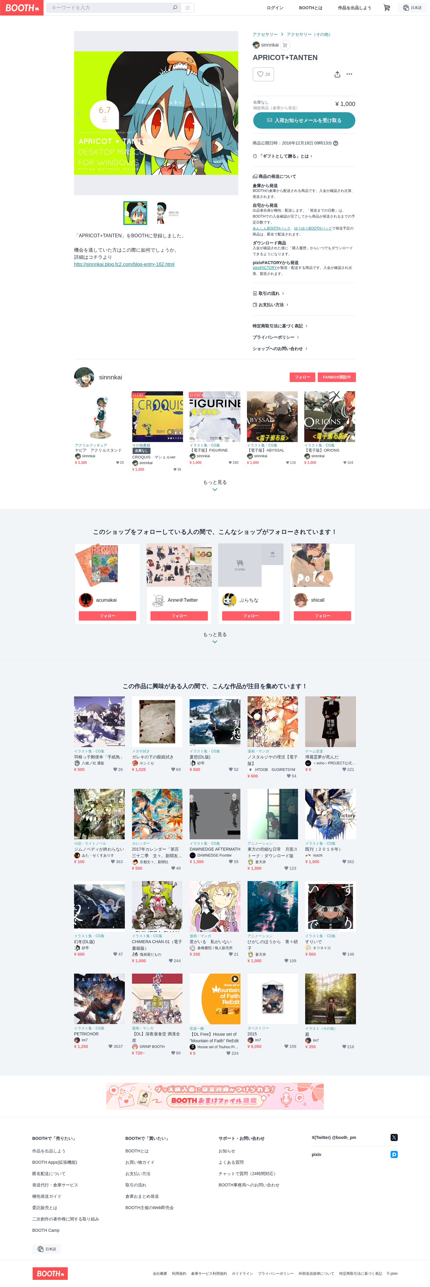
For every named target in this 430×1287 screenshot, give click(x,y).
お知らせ (227, 1151)
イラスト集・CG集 (205, 445)
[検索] (175, 8)
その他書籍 (141, 445)
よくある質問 (231, 1162)
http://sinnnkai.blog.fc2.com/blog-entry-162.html (124, 264)
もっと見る (215, 639)
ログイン (275, 8)
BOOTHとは (310, 8)
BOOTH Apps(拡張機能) (54, 1162)
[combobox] (114, 8)
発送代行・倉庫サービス (55, 1185)
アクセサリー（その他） (310, 34)
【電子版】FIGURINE (209, 450)
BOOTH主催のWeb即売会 (149, 1207)
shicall (317, 600)
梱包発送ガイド (47, 1196)
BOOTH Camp (45, 1230)
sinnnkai (110, 377)
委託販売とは (44, 1207)
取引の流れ (269, 293)
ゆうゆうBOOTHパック (313, 228)
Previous (79, 113)
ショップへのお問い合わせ (278, 348)
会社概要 (160, 1273)
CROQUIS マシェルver (154, 457)
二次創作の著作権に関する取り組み (65, 1219)
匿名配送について (49, 1173)
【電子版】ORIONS (321, 450)
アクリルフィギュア (91, 445)
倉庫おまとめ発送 (142, 1196)
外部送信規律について (316, 1273)
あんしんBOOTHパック (272, 228)
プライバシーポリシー (273, 337)
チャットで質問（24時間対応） (248, 1173)
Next (233, 113)
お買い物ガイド (140, 1162)
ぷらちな (249, 600)
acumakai (106, 600)
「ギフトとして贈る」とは (284, 156)
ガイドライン (242, 1273)
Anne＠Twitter (183, 600)
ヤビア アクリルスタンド (98, 450)
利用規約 (179, 1273)
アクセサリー (265, 34)
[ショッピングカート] (387, 8)
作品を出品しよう (354, 8)
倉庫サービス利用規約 (209, 1273)
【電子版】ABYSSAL (265, 450)
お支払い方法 (271, 304)
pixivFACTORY (265, 268)
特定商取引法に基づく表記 (278, 326)
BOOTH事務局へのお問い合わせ (249, 1185)
